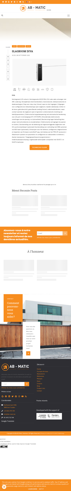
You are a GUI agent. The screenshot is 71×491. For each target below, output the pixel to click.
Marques (39, 378)
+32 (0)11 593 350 (9, 411)
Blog (38, 386)
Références (40, 376)
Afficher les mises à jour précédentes (48, 237)
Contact (39, 391)
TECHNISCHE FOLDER (39, 147)
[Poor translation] (5, 446)
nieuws (28, 46)
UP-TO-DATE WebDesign (57, 433)
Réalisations (41, 374)
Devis (38, 381)
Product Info (41, 388)
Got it (41, 489)
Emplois (39, 383)
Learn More (32, 489)
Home (14, 46)
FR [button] (28, 2)
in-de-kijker (21, 46)
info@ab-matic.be (9, 414)
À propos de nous (42, 371)
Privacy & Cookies (45, 433)
